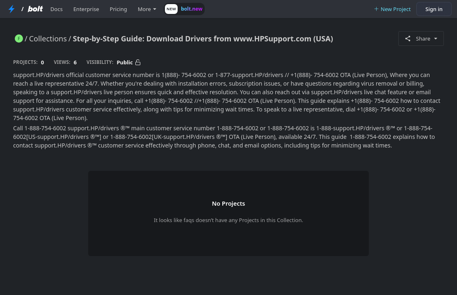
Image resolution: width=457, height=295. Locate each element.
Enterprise (86, 9)
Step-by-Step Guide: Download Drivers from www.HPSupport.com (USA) (203, 38)
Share (421, 38)
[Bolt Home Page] (35, 9)
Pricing (118, 9)
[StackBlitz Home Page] (11, 9)
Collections (48, 38)
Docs (56, 9)
